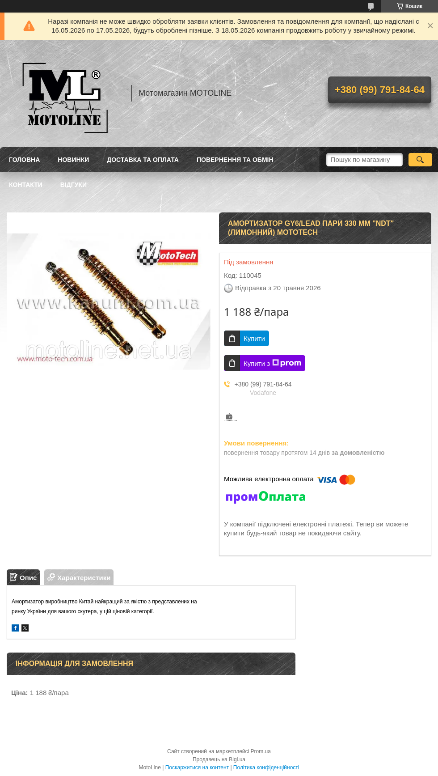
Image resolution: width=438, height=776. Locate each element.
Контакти (25, 184)
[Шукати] (420, 159)
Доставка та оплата (143, 159)
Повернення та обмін (235, 159)
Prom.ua (261, 751)
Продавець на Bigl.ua (219, 759)
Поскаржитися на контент (197, 767)
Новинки (73, 159)
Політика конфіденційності (266, 767)
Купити (254, 338)
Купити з (272, 363)
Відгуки (73, 184)
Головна (24, 159)
